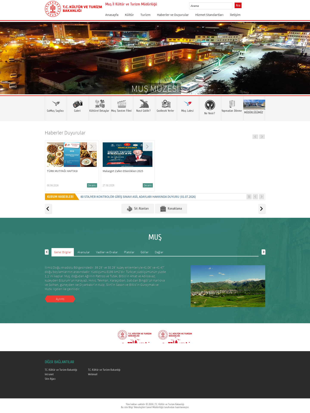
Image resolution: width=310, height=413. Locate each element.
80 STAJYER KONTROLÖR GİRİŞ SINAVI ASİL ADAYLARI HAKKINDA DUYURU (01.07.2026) (138, 197)
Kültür (129, 14)
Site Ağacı (50, 379)
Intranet (49, 374)
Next (302, 64)
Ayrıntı (60, 299)
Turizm (145, 14)
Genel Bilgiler (62, 252)
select (233, 5)
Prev (7, 64)
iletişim (235, 14)
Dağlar (159, 252)
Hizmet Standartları (209, 14)
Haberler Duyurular (65, 132)
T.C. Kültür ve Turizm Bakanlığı (61, 370)
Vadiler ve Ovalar (107, 252)
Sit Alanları (138, 209)
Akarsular (84, 252)
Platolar (129, 252)
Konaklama (171, 209)
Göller (145, 252)
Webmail (92, 374)
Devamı (92, 185)
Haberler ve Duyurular (173, 14)
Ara (238, 5)
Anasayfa (111, 14)
